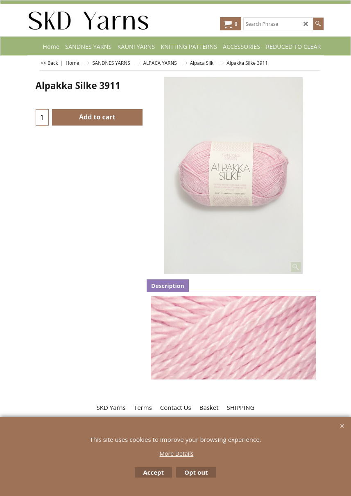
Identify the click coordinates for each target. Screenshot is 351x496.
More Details (177, 453)
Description (167, 286)
